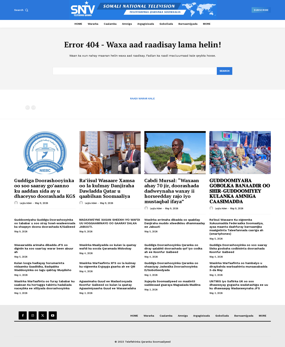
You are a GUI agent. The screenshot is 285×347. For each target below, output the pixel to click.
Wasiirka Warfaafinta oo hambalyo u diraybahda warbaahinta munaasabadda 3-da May (238, 266)
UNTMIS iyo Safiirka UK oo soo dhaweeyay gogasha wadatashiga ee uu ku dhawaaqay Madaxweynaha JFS (238, 285)
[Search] (224, 71)
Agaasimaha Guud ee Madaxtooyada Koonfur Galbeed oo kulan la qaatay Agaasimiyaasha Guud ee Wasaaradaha (107, 285)
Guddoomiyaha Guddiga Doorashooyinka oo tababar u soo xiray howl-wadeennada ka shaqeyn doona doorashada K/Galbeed (44, 223)
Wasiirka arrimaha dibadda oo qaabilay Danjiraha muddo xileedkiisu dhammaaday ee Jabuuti (174, 223)
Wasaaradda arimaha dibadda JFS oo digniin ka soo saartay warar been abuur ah (43, 248)
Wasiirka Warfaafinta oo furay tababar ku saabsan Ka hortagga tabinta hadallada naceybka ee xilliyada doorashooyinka (44, 285)
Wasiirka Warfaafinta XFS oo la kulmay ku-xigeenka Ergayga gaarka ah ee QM (107, 264)
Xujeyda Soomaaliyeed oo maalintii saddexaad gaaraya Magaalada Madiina (172, 283)
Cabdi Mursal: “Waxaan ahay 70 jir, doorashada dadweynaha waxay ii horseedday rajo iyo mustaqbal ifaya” (171, 190)
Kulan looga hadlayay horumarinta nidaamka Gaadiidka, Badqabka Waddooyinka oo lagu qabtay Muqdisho (42, 266)
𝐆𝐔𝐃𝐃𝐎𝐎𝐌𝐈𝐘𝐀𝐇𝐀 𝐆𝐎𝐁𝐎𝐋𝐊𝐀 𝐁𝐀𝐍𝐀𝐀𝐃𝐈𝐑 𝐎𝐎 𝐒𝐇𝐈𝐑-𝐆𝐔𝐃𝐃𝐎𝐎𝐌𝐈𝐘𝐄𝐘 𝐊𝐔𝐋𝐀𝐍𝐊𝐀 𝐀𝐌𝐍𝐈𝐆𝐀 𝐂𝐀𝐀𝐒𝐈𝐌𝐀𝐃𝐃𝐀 (239, 190)
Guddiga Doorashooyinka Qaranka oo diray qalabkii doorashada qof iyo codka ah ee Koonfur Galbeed (173, 248)
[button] (22, 10)
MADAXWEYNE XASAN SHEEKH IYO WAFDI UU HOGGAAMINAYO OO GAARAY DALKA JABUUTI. (109, 223)
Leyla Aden (26, 203)
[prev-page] (27, 107)
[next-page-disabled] (33, 107)
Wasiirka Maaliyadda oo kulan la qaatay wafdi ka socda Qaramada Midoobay (107, 246)
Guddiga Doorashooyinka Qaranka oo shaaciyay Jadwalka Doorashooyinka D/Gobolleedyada (171, 266)
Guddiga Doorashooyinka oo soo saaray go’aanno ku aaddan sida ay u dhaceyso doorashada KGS (44, 188)
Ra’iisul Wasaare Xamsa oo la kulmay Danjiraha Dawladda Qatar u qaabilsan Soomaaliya (107, 188)
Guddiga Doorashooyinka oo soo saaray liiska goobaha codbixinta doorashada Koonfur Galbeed (238, 248)
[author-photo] (16, 203)
